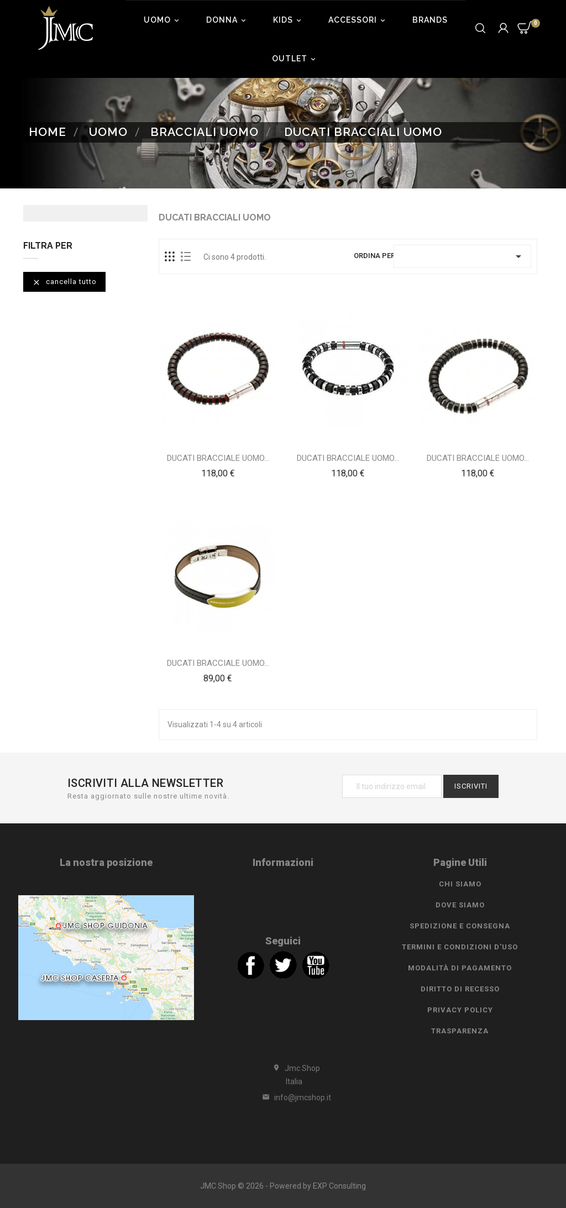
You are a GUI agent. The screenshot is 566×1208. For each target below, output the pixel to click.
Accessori (358, 20)
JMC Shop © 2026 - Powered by (256, 1185)
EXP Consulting (339, 1185)
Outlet (295, 58)
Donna (227, 20)
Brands (430, 19)
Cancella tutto (64, 282)
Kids (289, 20)
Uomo (163, 20)
